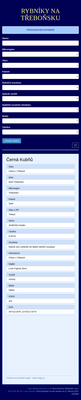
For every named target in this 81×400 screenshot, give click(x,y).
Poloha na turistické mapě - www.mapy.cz (25, 378)
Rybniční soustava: (11, 83)
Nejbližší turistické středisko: (16, 105)
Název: (5, 38)
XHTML (13, 391)
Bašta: (5, 116)
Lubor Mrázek (29, 391)
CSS (21, 391)
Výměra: (6, 127)
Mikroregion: (8, 49)
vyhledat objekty (11, 141)
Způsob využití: (10, 94)
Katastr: (6, 71)
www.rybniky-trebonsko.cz (39, 389)
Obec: (5, 60)
